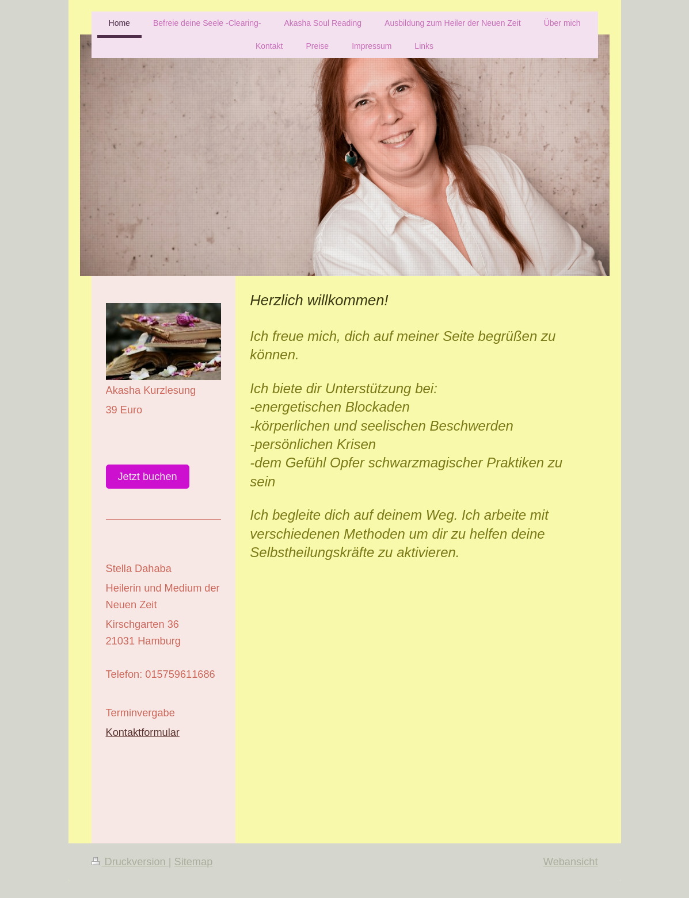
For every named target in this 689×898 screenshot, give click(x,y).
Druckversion (130, 862)
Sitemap (193, 862)
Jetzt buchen (147, 476)
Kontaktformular (143, 732)
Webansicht (570, 862)
